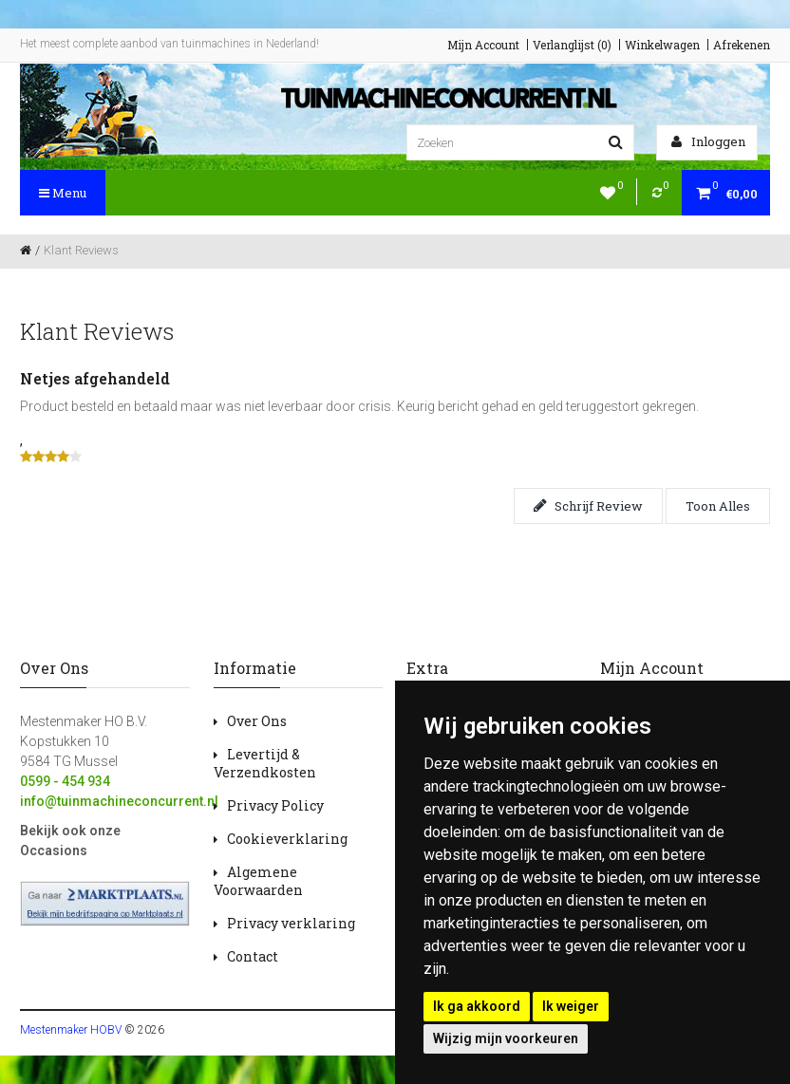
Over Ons (257, 721)
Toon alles (718, 505)
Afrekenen (741, 44)
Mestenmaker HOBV (71, 1030)
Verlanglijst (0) (572, 44)
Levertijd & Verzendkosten (265, 763)
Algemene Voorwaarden (258, 881)
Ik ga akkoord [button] (476, 1006)
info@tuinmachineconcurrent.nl (119, 801)
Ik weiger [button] (570, 1006)
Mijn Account (483, 44)
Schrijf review (588, 505)
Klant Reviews (81, 250)
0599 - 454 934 (65, 781)
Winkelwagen (662, 44)
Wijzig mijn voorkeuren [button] (505, 1038)
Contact (252, 956)
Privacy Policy (275, 805)
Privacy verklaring (291, 923)
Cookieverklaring (287, 839)
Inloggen (708, 141)
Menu (62, 192)
